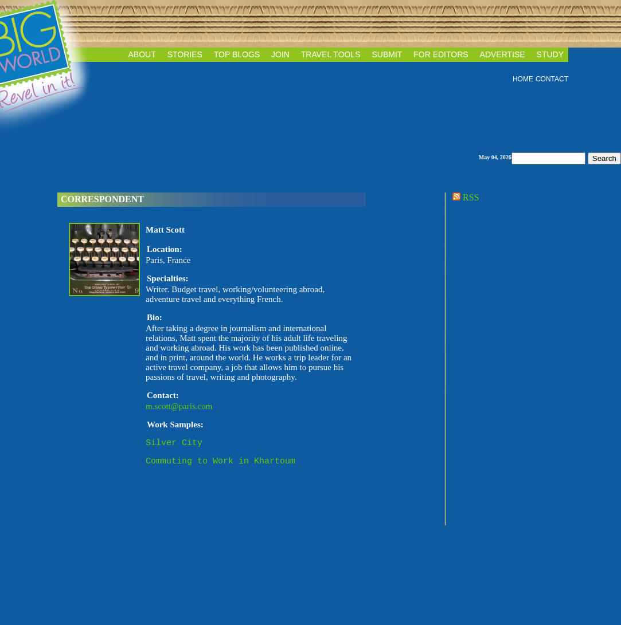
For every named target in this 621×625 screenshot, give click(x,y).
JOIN (280, 54)
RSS (464, 197)
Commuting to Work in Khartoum (220, 464)
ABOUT (142, 54)
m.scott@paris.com (179, 406)
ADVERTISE (502, 54)
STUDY (550, 54)
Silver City (174, 444)
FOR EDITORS (440, 54)
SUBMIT (387, 54)
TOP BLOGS (237, 54)
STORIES (184, 54)
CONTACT (552, 79)
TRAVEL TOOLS (331, 54)
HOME (523, 79)
